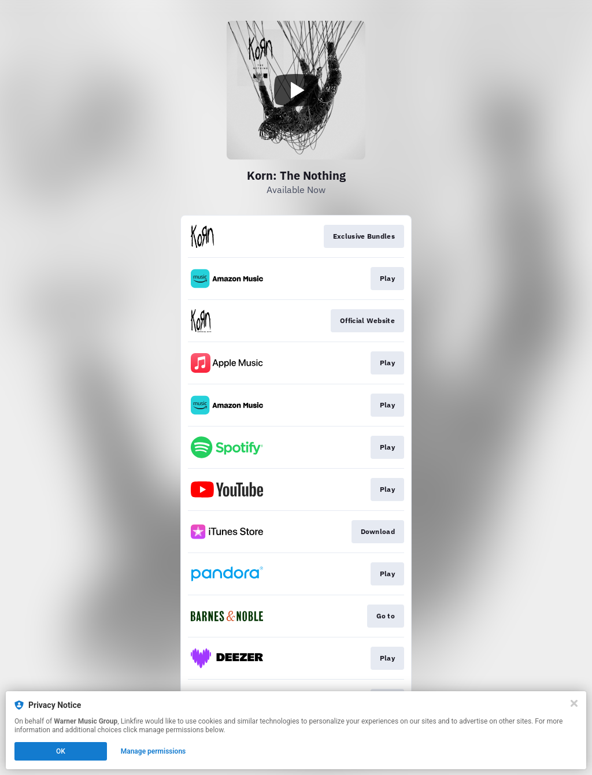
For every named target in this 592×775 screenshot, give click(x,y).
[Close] (574, 703)
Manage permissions (153, 751)
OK (60, 751)
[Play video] (296, 90)
